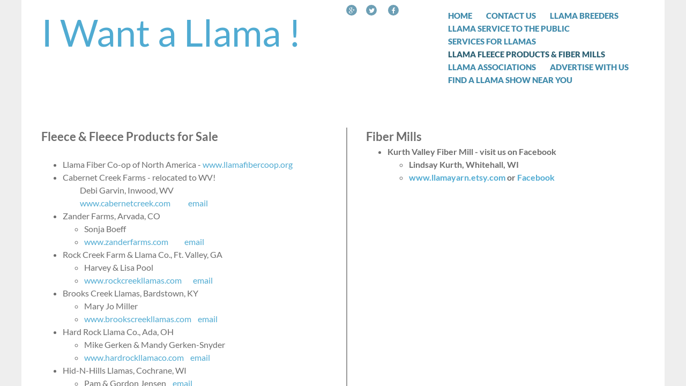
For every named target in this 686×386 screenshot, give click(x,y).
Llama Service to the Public (509, 28)
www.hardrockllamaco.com (134, 357)
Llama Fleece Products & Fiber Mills (526, 54)
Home (460, 15)
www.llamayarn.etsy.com (457, 177)
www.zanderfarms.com (126, 241)
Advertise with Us (589, 67)
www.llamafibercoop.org (248, 164)
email (198, 203)
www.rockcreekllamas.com (133, 280)
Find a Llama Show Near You (510, 80)
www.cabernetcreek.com (125, 203)
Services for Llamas (492, 41)
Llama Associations (492, 67)
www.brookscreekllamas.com (137, 319)
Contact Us (511, 15)
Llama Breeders (584, 15)
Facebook (536, 177)
